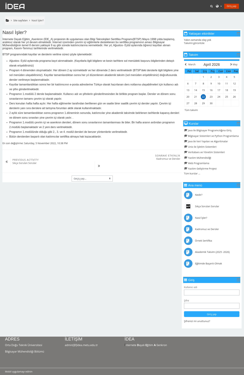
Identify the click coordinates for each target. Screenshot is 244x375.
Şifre (188, 305)
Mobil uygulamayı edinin (18, 371)
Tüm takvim (193, 110)
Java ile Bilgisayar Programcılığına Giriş (210, 130)
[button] (212, 6)
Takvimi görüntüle (196, 43)
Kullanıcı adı (193, 291)
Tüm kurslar (193, 178)
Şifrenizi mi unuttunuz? (199, 325)
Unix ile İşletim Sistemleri (202, 151)
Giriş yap (231, 6)
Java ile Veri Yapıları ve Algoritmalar (208, 146)
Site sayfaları (20, 20)
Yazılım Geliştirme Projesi (202, 173)
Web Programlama (199, 167)
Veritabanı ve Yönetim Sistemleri (206, 156)
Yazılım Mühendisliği (200, 162)
